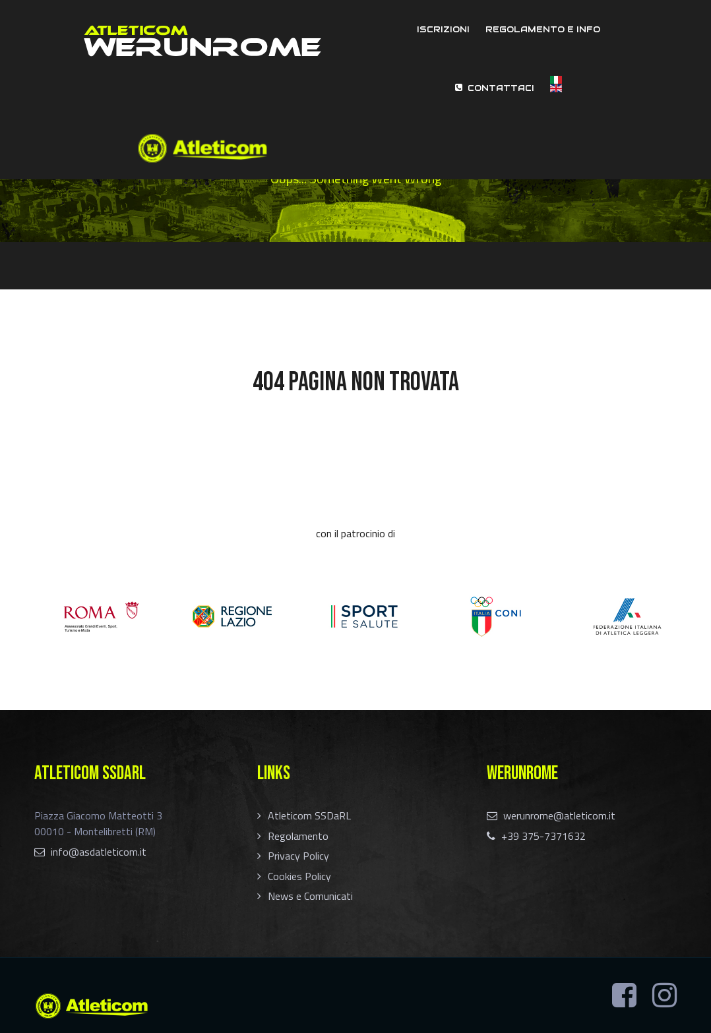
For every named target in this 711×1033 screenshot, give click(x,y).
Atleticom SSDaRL (309, 815)
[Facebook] (624, 995)
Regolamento (298, 836)
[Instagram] (664, 995)
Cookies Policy (299, 876)
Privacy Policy (298, 856)
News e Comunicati (310, 896)
